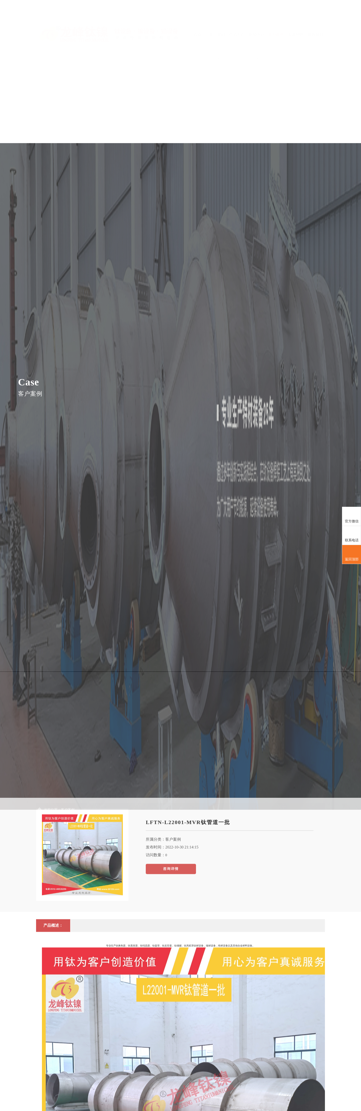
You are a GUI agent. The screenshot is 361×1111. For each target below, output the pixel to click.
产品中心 (236, 31)
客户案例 (276, 20)
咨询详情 (171, 951)
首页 (197, 20)
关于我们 (217, 31)
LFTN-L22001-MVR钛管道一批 (188, 904)
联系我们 (315, 20)
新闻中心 (256, 31)
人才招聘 (295, 20)
